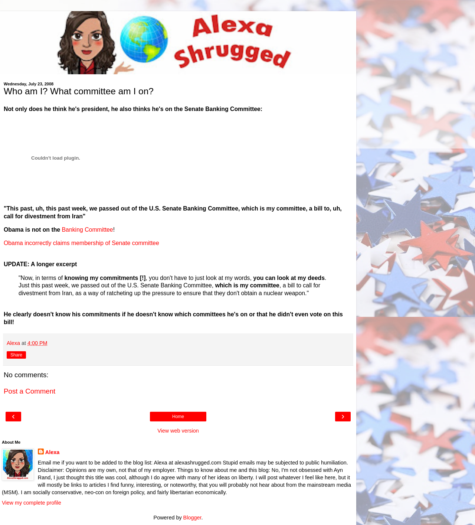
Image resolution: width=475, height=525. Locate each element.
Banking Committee (87, 229)
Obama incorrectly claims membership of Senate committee (81, 243)
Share (16, 355)
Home (178, 416)
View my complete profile (31, 503)
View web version (178, 431)
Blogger (192, 518)
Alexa (52, 452)
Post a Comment (29, 391)
